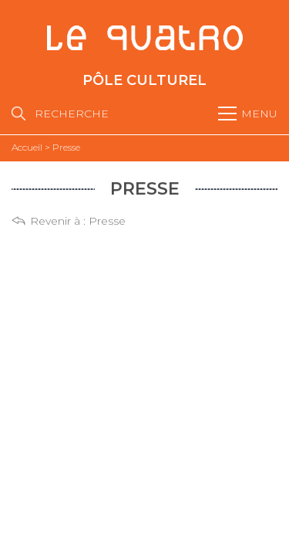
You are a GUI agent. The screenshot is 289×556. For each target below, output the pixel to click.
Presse (107, 221)
